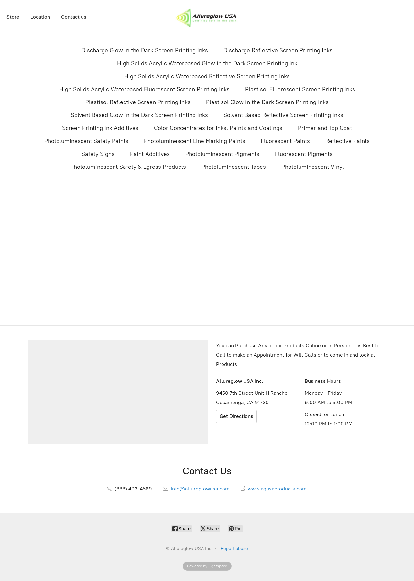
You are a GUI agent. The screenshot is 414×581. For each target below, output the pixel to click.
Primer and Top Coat (325, 128)
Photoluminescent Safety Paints (86, 141)
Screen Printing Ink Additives (100, 128)
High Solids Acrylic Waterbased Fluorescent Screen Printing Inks (144, 89)
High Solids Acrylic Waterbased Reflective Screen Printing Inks (207, 76)
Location (40, 17)
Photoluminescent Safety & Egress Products (128, 166)
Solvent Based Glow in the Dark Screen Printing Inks (139, 115)
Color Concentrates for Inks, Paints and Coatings (218, 128)
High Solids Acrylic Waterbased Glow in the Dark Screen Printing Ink (207, 63)
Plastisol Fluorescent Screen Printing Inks (300, 89)
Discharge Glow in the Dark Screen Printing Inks (145, 50)
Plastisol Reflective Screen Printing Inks (138, 102)
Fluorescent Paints (285, 141)
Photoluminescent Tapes (234, 166)
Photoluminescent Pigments (222, 153)
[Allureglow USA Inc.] (207, 17)
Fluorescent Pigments (303, 153)
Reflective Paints (347, 141)
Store (12, 17)
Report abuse (234, 548)
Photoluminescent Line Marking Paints (194, 141)
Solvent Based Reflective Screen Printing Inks (283, 115)
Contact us (73, 17)
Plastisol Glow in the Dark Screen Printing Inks (267, 102)
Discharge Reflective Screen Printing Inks (277, 50)
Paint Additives (150, 153)
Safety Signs (98, 153)
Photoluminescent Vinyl (312, 166)
